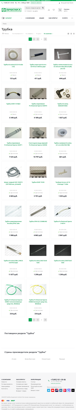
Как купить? (53, 18)
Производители (36, 384)
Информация (36, 379)
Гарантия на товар (22, 388)
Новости (4, 382)
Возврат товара (21, 391)
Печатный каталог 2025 (36, 387)
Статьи (33, 382)
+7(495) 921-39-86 (8, 2)
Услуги (64, 18)
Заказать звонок (36, 2)
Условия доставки (21, 384)
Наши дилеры (5, 386)
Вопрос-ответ (35, 390)
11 (45, 39)
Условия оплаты (21, 382)
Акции (41, 18)
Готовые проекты (6, 384)
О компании (30, 18)
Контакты (4, 388)
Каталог (9, 18)
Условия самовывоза (22, 386)
